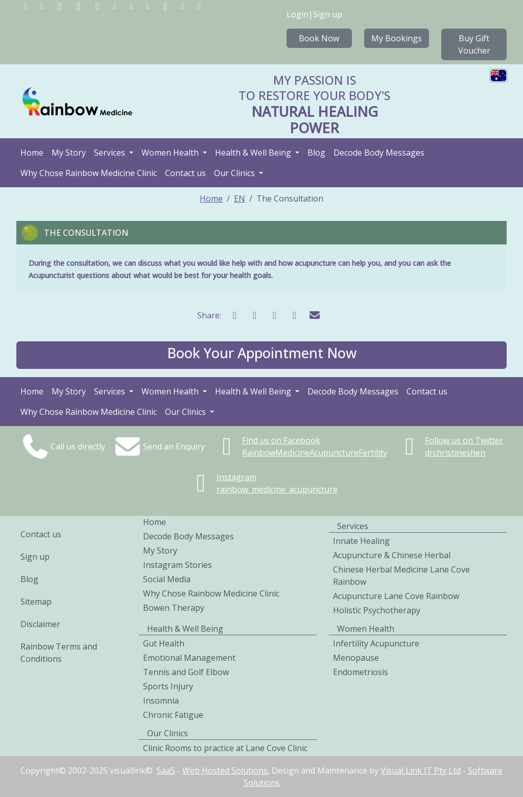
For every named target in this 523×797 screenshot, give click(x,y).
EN (239, 198)
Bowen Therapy (173, 607)
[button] (261, 355)
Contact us (185, 173)
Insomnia (161, 700)
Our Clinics (235, 173)
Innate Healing (361, 540)
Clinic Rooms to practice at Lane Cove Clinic (225, 748)
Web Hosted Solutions (225, 770)
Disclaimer (40, 624)
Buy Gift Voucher (474, 44)
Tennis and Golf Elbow (186, 672)
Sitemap (36, 601)
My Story (69, 152)
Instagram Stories (177, 564)
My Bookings (396, 38)
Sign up (327, 14)
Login (297, 14)
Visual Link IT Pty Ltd (421, 770)
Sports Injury (168, 686)
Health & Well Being (254, 152)
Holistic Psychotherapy (376, 610)
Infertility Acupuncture (376, 643)
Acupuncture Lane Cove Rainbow (396, 596)
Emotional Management (189, 657)
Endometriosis (360, 672)
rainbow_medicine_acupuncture (277, 489)
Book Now (319, 38)
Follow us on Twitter (464, 440)
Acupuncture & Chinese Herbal (391, 555)
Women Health (171, 152)
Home (31, 152)
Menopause (356, 657)
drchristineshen (455, 452)
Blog (316, 152)
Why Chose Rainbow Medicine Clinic (88, 173)
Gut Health (163, 643)
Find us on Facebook (281, 440)
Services (110, 152)
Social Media (167, 579)
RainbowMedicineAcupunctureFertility (314, 452)
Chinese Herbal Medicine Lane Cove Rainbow (401, 575)
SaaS (166, 770)
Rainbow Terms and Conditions (58, 652)
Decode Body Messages (379, 152)
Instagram (236, 477)
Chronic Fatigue (173, 714)
